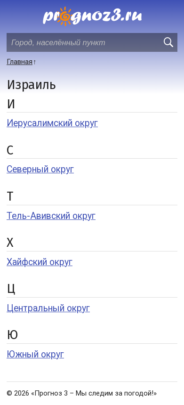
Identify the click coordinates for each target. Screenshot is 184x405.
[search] (168, 42)
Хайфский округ (39, 262)
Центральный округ (48, 308)
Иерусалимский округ (52, 123)
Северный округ (40, 169)
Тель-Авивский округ (51, 216)
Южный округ (35, 354)
